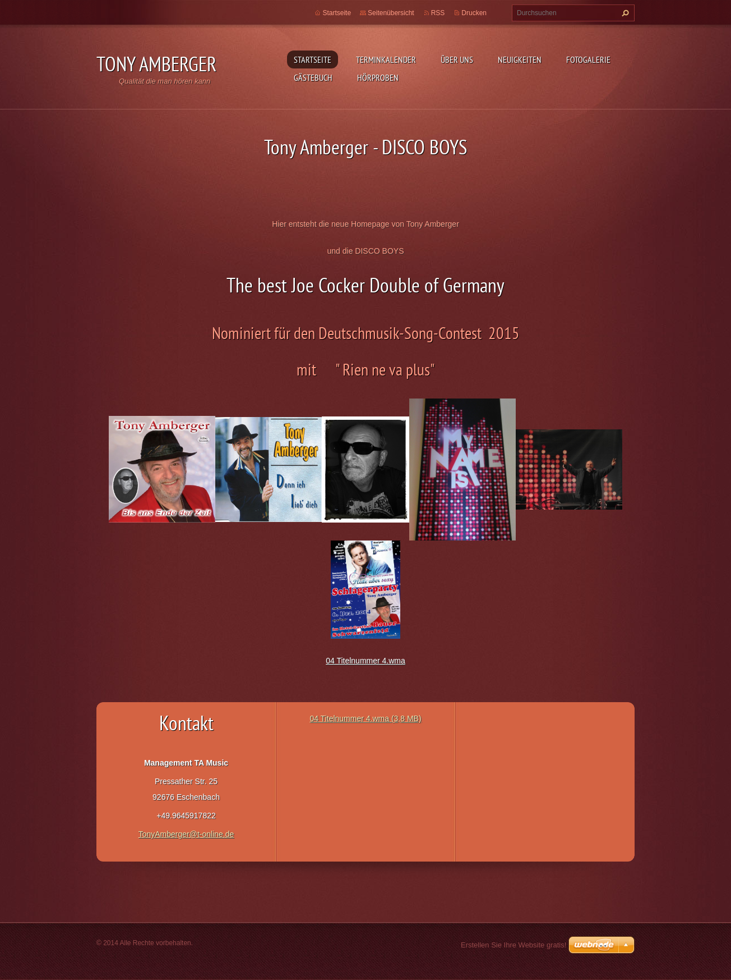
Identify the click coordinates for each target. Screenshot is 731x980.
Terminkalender (386, 59)
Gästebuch (313, 77)
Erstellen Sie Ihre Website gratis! (513, 945)
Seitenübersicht (391, 13)
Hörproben (378, 77)
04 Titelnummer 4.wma (365, 660)
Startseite (312, 59)
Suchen (624, 12)
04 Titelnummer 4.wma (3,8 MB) (365, 718)
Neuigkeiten (520, 59)
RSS (438, 13)
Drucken (474, 13)
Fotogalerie (588, 59)
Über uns (457, 59)
